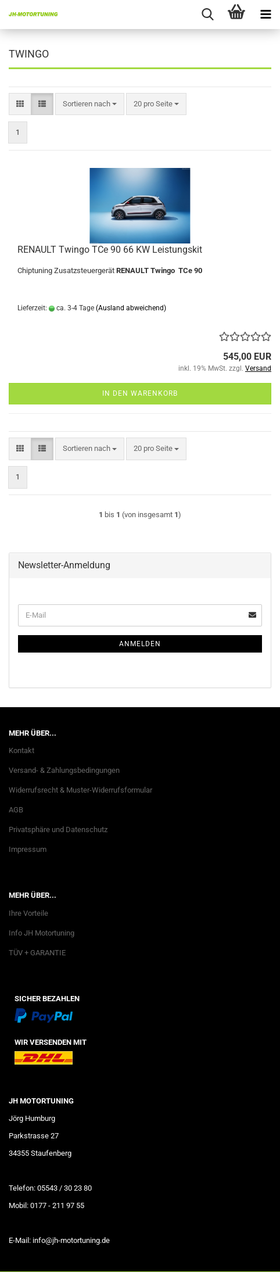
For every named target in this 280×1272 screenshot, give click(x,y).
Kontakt (21, 750)
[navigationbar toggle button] (265, 14)
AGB (16, 809)
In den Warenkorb (140, 393)
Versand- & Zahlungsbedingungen (64, 770)
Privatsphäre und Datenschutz (58, 829)
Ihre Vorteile (28, 913)
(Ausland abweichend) (131, 308)
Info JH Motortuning (41, 933)
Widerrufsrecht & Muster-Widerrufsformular (80, 790)
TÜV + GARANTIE (37, 952)
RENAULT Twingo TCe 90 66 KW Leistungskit (109, 249)
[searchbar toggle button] (207, 14)
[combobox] (89, 104)
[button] (20, 104)
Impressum (27, 849)
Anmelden (140, 644)
